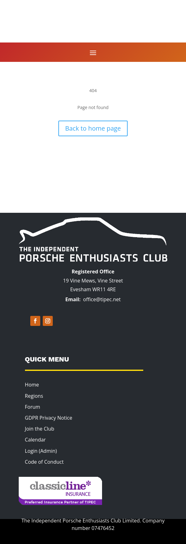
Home (32, 384)
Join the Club (39, 428)
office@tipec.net (101, 299)
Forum (32, 406)
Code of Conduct (44, 461)
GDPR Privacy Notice (48, 417)
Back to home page (93, 128)
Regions (34, 395)
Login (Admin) (41, 450)
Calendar (35, 439)
